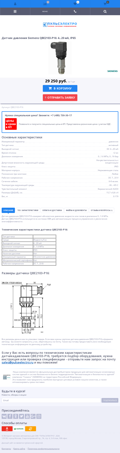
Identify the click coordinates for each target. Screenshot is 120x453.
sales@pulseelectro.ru (17, 362)
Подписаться (110, 400)
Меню (45, 11)
